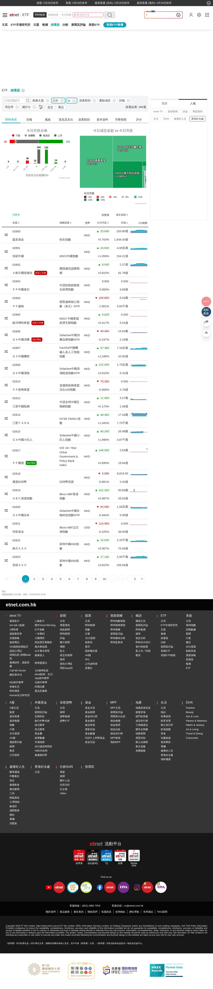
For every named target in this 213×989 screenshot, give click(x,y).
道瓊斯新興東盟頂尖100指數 (69, 387)
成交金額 (122, 215)
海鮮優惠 (166, 759)
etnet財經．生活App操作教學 (44, 676)
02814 (16, 414)
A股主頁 (14, 707)
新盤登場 (140, 712)
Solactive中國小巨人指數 (69, 437)
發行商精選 (142, 646)
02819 (16, 490)
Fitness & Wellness (196, 720)
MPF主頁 (115, 707)
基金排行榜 (91, 716)
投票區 (89, 766)
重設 (61, 107)
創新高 (88, 642)
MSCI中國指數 (68, 256)
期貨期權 (116, 615)
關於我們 (51, 911)
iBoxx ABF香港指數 (68, 496)
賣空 (87, 646)
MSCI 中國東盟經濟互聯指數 (69, 321)
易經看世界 (16, 633)
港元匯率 (40, 725)
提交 (50, 107)
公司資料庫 (91, 663)
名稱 (16, 223)
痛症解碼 (14, 789)
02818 (16, 473)
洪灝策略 (14, 638)
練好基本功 (16, 674)
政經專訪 (14, 642)
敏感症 (13, 806)
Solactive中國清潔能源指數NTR (69, 371)
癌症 (12, 780)
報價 (163, 633)
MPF (113, 702)
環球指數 (191, 625)
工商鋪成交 (142, 725)
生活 (156, 118)
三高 (12, 793)
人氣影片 (40, 621)
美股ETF (94, 24)
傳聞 (62, 646)
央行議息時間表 (43, 746)
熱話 (163, 712)
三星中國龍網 (21, 406)
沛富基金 (18, 531)
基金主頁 (90, 707)
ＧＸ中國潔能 (21, 373)
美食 (163, 733)
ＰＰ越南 (18, 306)
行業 (87, 633)
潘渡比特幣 (19, 481)
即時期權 (115, 629)
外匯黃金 (41, 702)
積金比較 (115, 729)
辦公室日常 (167, 725)
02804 (16, 298)
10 (104, 578)
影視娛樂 (166, 729)
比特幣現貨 (66, 481)
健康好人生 (180, 118)
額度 (12, 712)
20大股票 (90, 638)
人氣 (193, 103)
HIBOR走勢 (41, 750)
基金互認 (90, 742)
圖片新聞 (65, 642)
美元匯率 (40, 729)
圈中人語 (65, 780)
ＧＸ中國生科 (21, 515)
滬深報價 (14, 720)
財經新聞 (173, 111)
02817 (16, 450)
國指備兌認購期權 (69, 270)
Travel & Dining (194, 733)
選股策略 (191, 655)
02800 (16, 231)
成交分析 (140, 638)
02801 (16, 247)
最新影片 (14, 621)
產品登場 (90, 725)
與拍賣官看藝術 (43, 642)
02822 (16, 540)
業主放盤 (140, 746)
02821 (16, 523)
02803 (16, 281)
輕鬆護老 (14, 797)
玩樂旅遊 (166, 737)
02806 (16, 331)
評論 (185, 111)
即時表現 (11, 119)
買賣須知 (140, 737)
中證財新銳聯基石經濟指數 (69, 287)
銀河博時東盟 (21, 322)
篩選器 (55, 24)
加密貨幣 (66, 702)
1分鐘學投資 (41, 670)
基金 (88, 702)
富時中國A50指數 (69, 546)
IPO (87, 659)
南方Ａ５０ (19, 548)
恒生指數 (65, 239)
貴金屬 (38, 733)
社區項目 (65, 784)
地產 (139, 702)
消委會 (13, 823)
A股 (12, 702)
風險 (48, 119)
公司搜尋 (14, 755)
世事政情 (166, 716)
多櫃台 (88, 668)
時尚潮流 (14, 690)
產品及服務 (41, 690)
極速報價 (53, 14)
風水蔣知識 (41, 646)
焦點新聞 (65, 629)
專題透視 (198, 111)
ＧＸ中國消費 (21, 339)
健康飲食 (14, 784)
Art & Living (192, 729)
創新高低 (191, 650)
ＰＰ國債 (18, 463)
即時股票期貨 (117, 625)
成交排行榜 (142, 720)
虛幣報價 (65, 716)
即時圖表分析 (117, 638)
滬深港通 (14, 716)
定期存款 (40, 716)
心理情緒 (14, 801)
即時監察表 (116, 642)
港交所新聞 (66, 655)
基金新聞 (90, 712)
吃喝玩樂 (40, 686)
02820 (16, 506)
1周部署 (14, 629)
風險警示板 (16, 742)
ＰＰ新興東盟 (21, 389)
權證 (139, 615)
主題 (36, 24)
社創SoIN (66, 766)
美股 (189, 615)
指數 (87, 629)
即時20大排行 (143, 642)
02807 (16, 347)
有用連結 (148, 911)
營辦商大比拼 (117, 716)
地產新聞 (140, 733)
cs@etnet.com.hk (133, 905)
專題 (62, 772)
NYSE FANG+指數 (69, 421)
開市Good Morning (45, 625)
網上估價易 (142, 742)
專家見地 (90, 729)
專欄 (163, 746)
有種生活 (14, 686)
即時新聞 (65, 633)
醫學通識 (14, 772)
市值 (124, 223)
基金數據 (90, 733)
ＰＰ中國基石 (21, 289)
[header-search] (89, 15)
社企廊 (63, 789)
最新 (164, 103)
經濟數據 (40, 737)
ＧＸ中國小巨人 (22, 439)
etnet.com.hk (21, 605)
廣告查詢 (79, 911)
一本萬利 (40, 633)
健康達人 (40, 655)
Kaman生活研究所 (20, 695)
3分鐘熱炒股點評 (19, 646)
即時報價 (40, 14)
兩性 (12, 814)
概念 (188, 642)
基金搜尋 (90, 720)
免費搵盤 (140, 750)
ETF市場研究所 (20, 24)
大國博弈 (40, 638)
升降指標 (120, 119)
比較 (65, 24)
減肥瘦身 (14, 810)
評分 (139, 119)
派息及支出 (66, 119)
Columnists (192, 737)
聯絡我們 (92, 911)
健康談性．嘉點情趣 (19, 664)
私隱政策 (106, 911)
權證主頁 (140, 621)
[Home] (14, 14)
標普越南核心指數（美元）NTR (69, 304)
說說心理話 (16, 650)
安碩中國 (18, 256)
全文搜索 (66, 14)
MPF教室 (115, 737)
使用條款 (120, 911)
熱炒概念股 (91, 650)
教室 (138, 655)
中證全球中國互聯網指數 (69, 404)
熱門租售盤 (142, 716)
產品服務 (65, 911)
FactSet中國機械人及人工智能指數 (69, 352)
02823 (16, 556)
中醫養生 (14, 776)
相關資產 (65, 223)
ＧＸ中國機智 (21, 356)
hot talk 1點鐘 (17, 625)
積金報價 (115, 720)
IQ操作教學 (41, 682)
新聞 (63, 615)
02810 (16, 381)
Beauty (190, 712)
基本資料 (102, 119)
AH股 (88, 655)
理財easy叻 (66, 668)
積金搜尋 (115, 725)
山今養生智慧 (42, 650)
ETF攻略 (39, 629)
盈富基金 (18, 239)
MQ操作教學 (16, 682)
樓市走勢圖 (142, 729)
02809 (16, 364)
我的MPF (115, 742)
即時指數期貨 (117, 621)
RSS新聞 (162, 911)
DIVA (166, 118)
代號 (16, 215)
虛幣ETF (65, 720)
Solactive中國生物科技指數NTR (69, 513)
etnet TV (158, 111)
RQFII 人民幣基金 (95, 737)
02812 (16, 398)
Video (63, 793)
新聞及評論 (116, 633)
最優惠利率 (41, 755)
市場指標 (40, 742)
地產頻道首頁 (143, 707)
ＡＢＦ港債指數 (22, 498)
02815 (16, 431)
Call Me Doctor (18, 670)
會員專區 (166, 742)
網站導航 (134, 911)
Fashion (190, 707)
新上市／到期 (143, 650)
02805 (16, 314)
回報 (29, 119)
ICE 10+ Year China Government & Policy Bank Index (68, 456)
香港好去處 (197, 118)
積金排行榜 (116, 733)
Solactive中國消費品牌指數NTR (69, 337)
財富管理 (166, 720)
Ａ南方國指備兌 (22, 272)
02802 (16, 264)
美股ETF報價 (114, 24)
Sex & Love (192, 716)
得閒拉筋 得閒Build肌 (20, 656)
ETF (25, 15)
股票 (88, 615)
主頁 (5, 24)
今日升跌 (103, 223)
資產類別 (84, 119)
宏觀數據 (191, 629)
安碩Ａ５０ (19, 565)
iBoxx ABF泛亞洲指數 (68, 529)
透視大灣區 (66, 663)
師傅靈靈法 (41, 662)
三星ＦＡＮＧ (21, 423)
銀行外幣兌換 (42, 720)
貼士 (62, 650)
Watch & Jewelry (195, 725)
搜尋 (62, 659)
